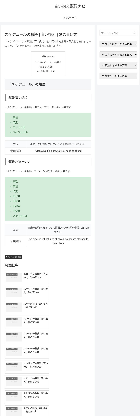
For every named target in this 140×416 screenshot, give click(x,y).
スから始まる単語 (13, 257)
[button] (134, 32)
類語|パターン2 (47, 71)
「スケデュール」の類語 (49, 62)
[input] (118, 33)
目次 (44, 56)
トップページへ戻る (106, 407)
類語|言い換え (46, 67)
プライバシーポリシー (127, 407)
